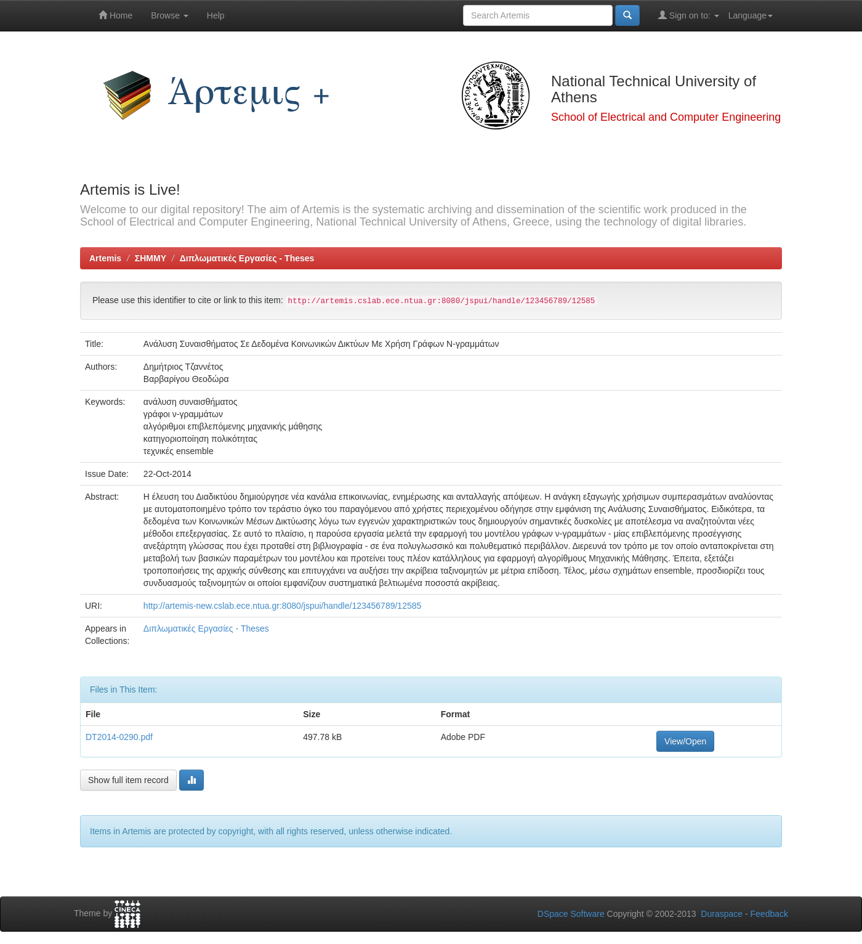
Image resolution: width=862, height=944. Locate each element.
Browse (169, 15)
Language (750, 15)
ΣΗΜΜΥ (150, 258)
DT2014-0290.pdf (119, 737)
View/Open (685, 741)
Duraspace (722, 914)
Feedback (769, 914)
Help (216, 15)
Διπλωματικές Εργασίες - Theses (247, 258)
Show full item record (128, 780)
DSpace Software (571, 914)
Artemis (105, 258)
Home (115, 15)
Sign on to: (688, 15)
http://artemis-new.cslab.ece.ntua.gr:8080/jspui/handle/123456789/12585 (282, 606)
